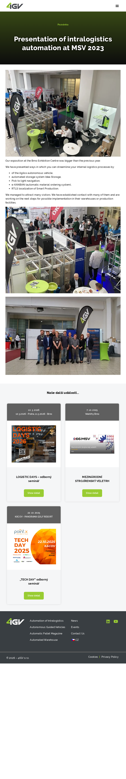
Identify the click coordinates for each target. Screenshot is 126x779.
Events (75, 627)
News (74, 620)
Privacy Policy (110, 656)
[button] (117, 5)
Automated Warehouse (44, 639)
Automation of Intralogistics (46, 620)
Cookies (93, 656)
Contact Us (77, 633)
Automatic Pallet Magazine (46, 633)
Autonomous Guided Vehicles (47, 627)
